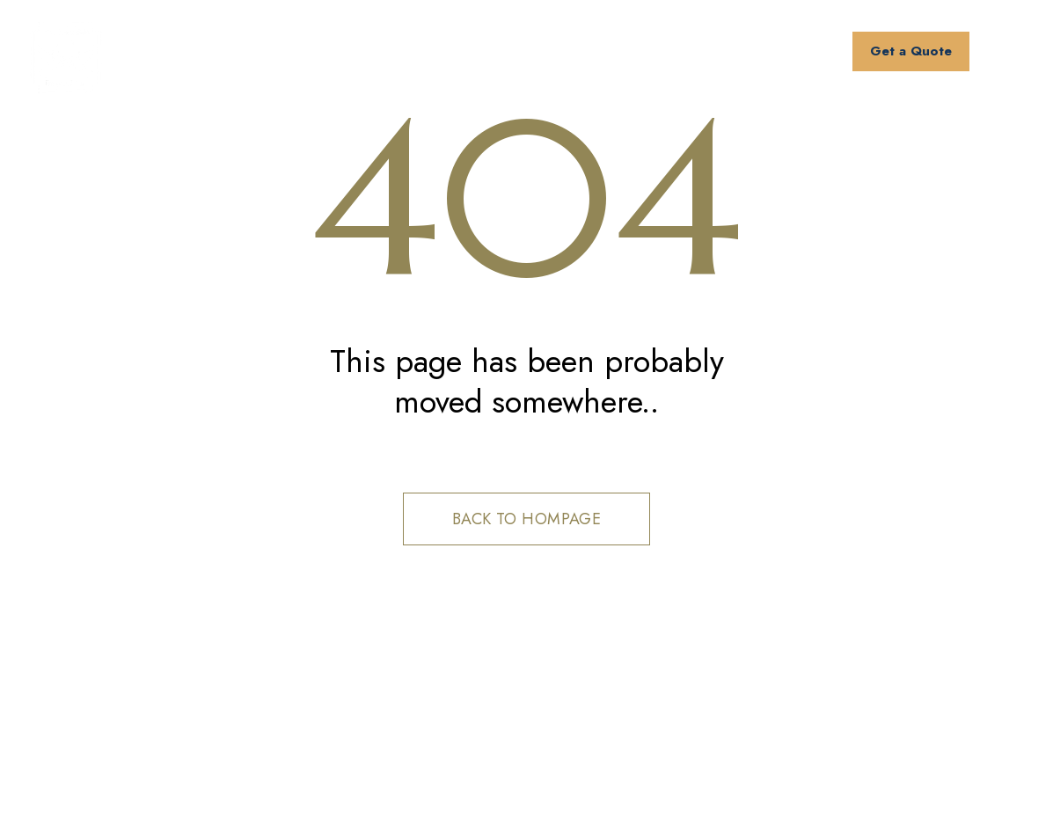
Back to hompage (527, 519)
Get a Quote (911, 51)
